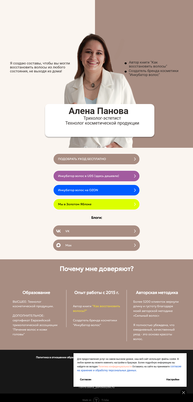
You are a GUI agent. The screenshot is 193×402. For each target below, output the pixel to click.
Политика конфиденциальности (115, 366)
